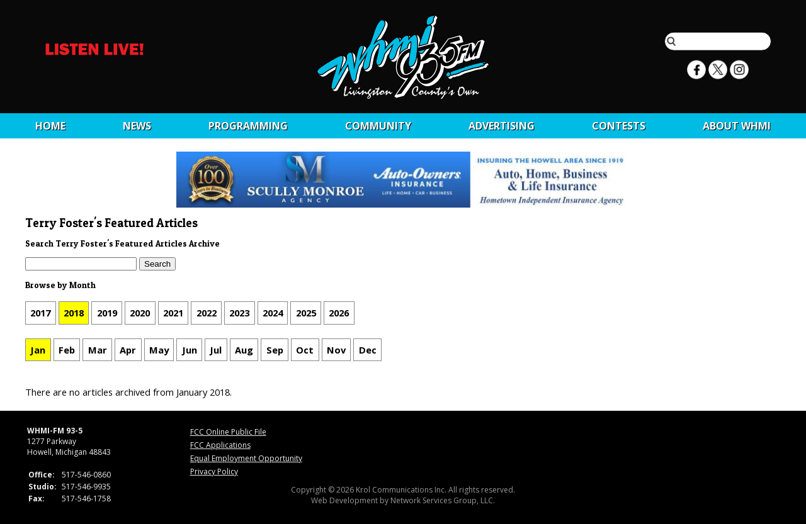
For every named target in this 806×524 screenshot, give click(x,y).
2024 (273, 312)
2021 (173, 312)
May (159, 349)
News (137, 126)
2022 (206, 312)
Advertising (501, 126)
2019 (107, 312)
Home (50, 126)
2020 (140, 312)
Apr (128, 349)
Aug (244, 349)
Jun (189, 349)
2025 (306, 312)
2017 (40, 312)
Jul (216, 349)
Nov (336, 349)
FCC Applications (220, 445)
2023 (239, 312)
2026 (339, 312)
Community (378, 126)
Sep (274, 349)
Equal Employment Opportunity (246, 458)
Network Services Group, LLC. (442, 500)
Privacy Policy (214, 471)
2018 (74, 312)
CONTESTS (618, 126)
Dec (368, 349)
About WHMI (737, 126)
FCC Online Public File (228, 431)
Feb (67, 349)
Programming (248, 126)
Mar (97, 349)
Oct (305, 349)
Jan (37, 349)
